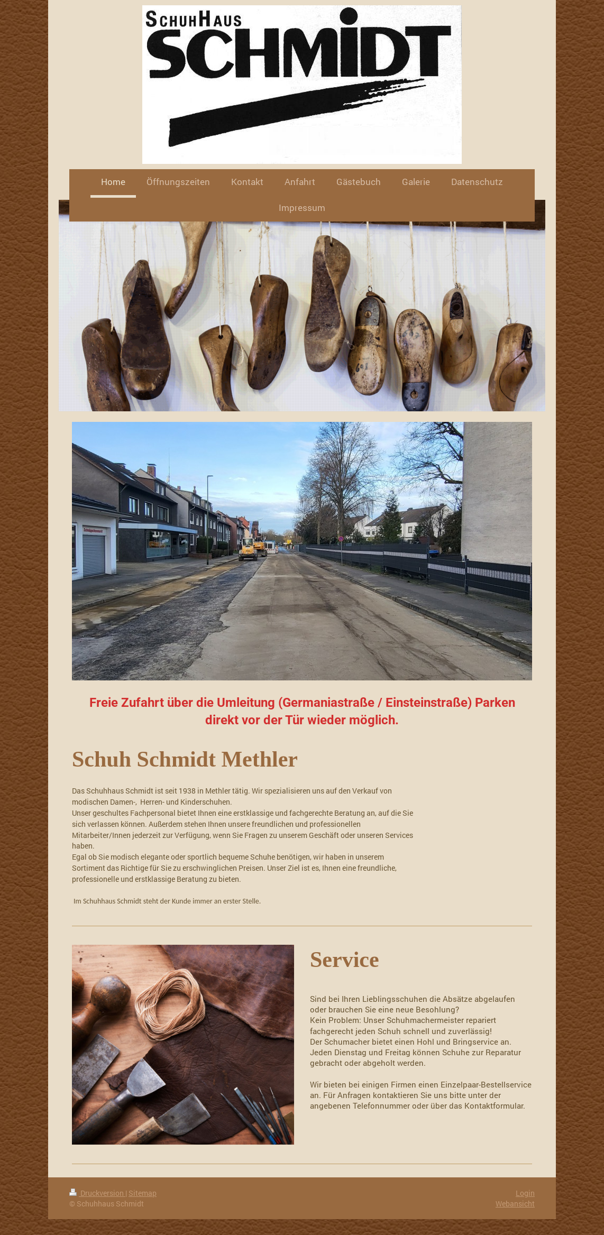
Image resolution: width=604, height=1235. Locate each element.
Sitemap (143, 1193)
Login (525, 1193)
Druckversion (97, 1193)
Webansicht (515, 1204)
